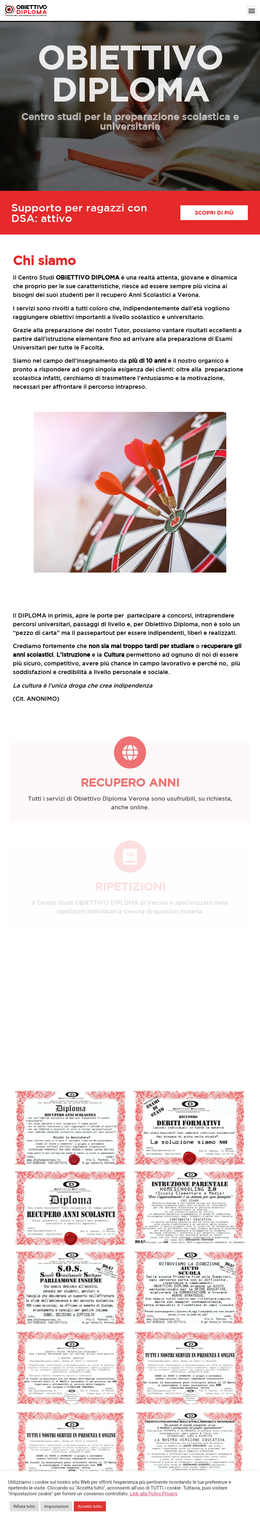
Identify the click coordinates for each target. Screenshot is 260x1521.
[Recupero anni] (130, 752)
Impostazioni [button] (56, 1506)
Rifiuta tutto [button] (24, 1506)
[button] (251, 10)
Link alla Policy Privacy (154, 1494)
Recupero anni (130, 782)
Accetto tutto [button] (90, 1506)
